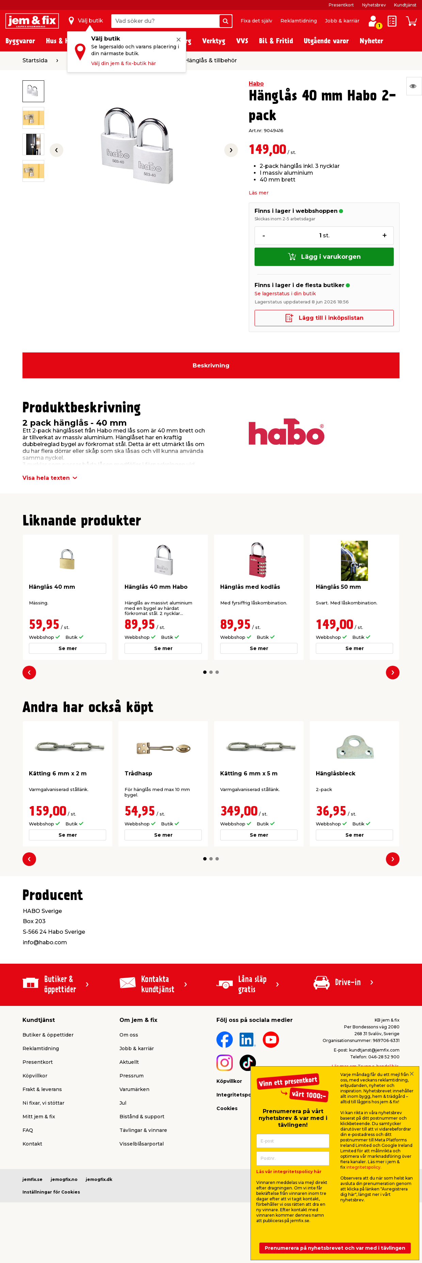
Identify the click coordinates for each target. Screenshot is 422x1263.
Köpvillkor (34, 1076)
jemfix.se (32, 1179)
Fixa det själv (256, 21)
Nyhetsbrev (374, 5)
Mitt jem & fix (38, 1117)
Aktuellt (129, 1062)
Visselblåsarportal (141, 1144)
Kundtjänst (405, 5)
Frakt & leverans (42, 1089)
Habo (256, 83)
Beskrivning (211, 365)
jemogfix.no (64, 1179)
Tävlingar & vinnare (143, 1130)
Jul (122, 1103)
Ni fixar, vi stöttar (43, 1103)
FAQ (27, 1130)
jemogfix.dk (99, 1179)
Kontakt (32, 1144)
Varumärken (134, 1089)
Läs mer (259, 193)
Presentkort (341, 5)
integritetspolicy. (364, 1167)
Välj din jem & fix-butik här (123, 63)
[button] (205, 672)
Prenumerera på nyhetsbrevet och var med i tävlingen (335, 1248)
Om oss (128, 1035)
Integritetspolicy (238, 1095)
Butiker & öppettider (48, 1035)
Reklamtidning (298, 21)
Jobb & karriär (342, 21)
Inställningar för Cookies (51, 1192)
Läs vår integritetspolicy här (289, 1171)
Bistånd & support (141, 1117)
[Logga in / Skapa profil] (373, 21)
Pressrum (131, 1076)
